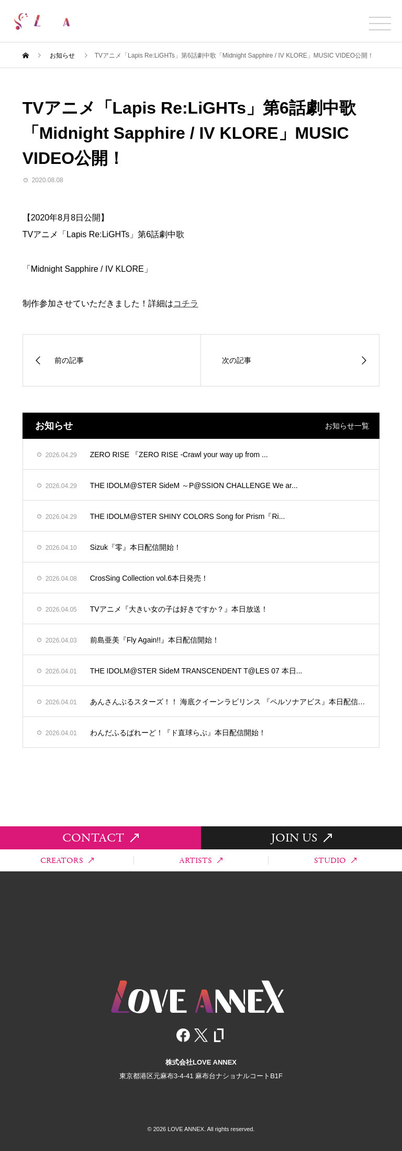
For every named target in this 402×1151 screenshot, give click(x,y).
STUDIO (335, 860)
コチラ (185, 303)
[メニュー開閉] (380, 23)
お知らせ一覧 (347, 426)
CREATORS (67, 860)
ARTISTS (200, 860)
